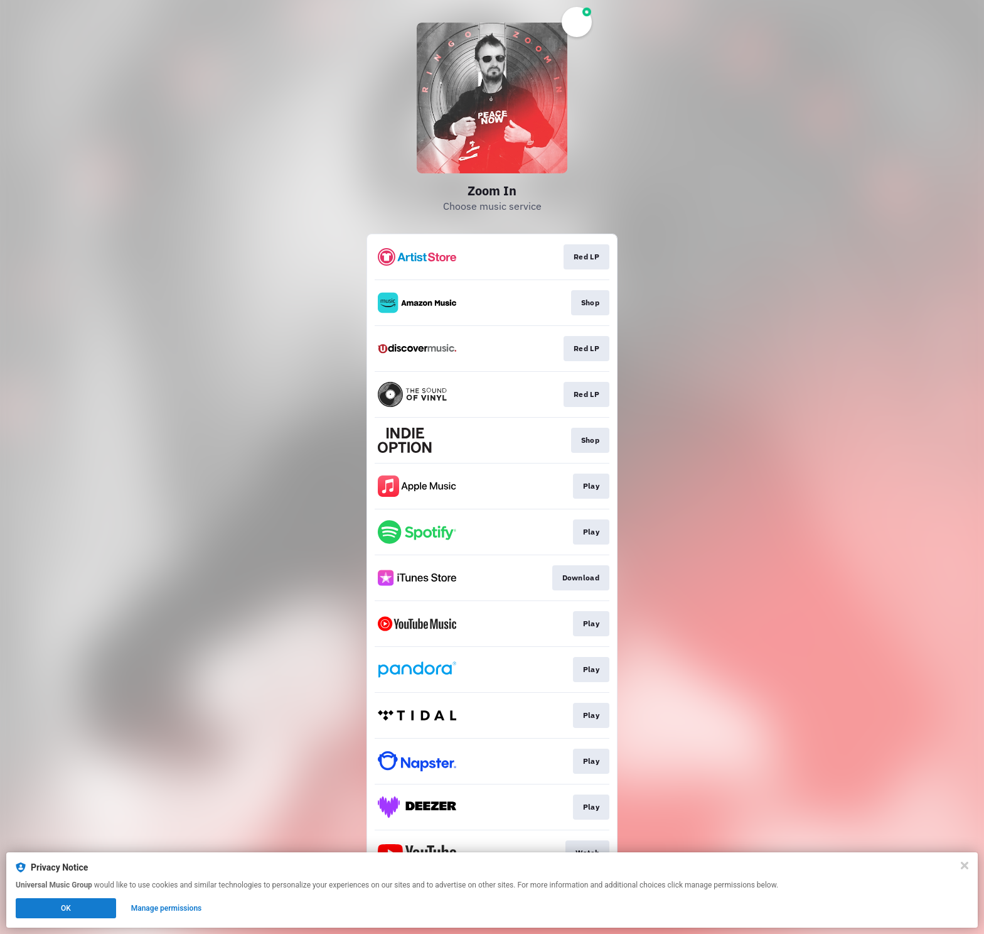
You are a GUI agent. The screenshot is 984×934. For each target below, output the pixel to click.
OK (66, 908)
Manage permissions (166, 908)
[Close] (965, 865)
